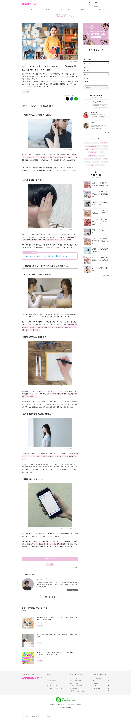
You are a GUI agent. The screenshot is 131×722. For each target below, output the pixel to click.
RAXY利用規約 (74, 688)
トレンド (104, 149)
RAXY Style (48, 9)
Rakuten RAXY (29, 4)
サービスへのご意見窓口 (76, 685)
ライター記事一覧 (72, 590)
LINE (94, 685)
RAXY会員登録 (97, 678)
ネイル (86, 74)
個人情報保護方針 (60, 704)
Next (75, 568)
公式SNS (82, 9)
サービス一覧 (25, 716)
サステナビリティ (46, 716)
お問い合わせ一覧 (35, 716)
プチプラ (101, 155)
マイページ (49, 683)
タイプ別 (90, 165)
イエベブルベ (88, 158)
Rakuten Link (96, 688)
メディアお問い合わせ (75, 680)
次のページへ (49, 559)
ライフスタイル (26, 91)
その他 (86, 82)
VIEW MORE (105, 132)
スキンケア (87, 56)
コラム (27, 89)
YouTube (95, 691)
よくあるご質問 (100, 9)
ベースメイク (87, 60)
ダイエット (104, 162)
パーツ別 (98, 158)
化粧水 (105, 158)
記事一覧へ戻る (49, 597)
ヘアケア (86, 71)
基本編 (105, 146)
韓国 (87, 149)
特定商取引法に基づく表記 (77, 691)
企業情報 (52, 704)
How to (87, 143)
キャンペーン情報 (65, 9)
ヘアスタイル (92, 155)
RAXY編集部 (40, 625)
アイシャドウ (95, 149)
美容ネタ (39, 643)
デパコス (87, 162)
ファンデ (96, 162)
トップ (30, 9)
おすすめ (95, 143)
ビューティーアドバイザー (53, 688)
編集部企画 (104, 143)
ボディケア (87, 67)
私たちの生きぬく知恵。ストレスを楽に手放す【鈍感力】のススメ (46, 256)
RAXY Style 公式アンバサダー (93, 146)
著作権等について (70, 704)
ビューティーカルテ (52, 685)
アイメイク (87, 63)
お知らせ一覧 (73, 678)
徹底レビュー (93, 152)
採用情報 (79, 704)
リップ (101, 152)
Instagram (95, 683)
